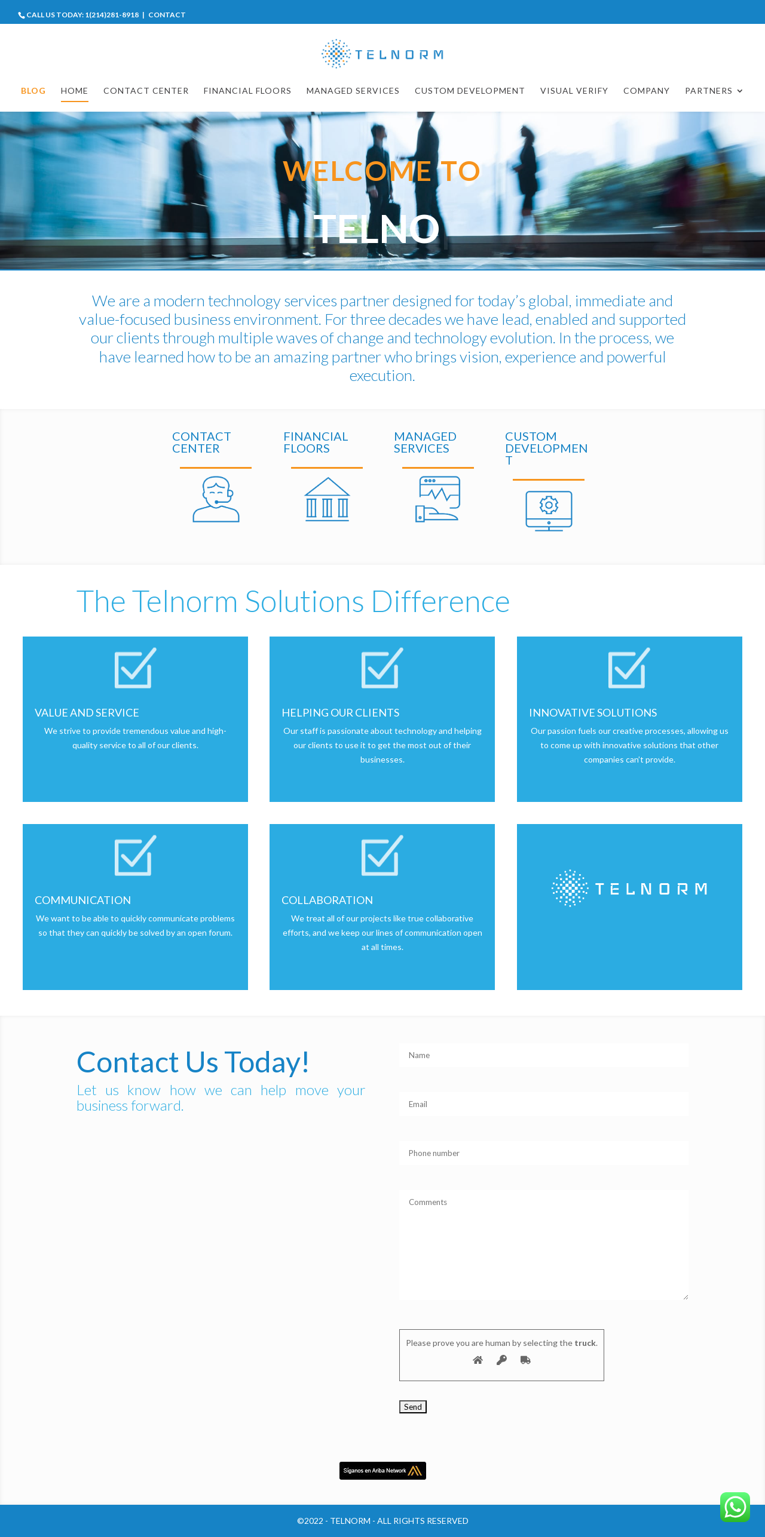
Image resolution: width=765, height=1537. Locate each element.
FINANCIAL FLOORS (248, 91)
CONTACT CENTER (146, 91)
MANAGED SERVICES (353, 91)
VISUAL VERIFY (574, 91)
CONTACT (167, 14)
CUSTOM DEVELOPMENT (470, 91)
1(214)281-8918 (112, 14)
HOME (74, 91)
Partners (709, 91)
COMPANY (646, 91)
